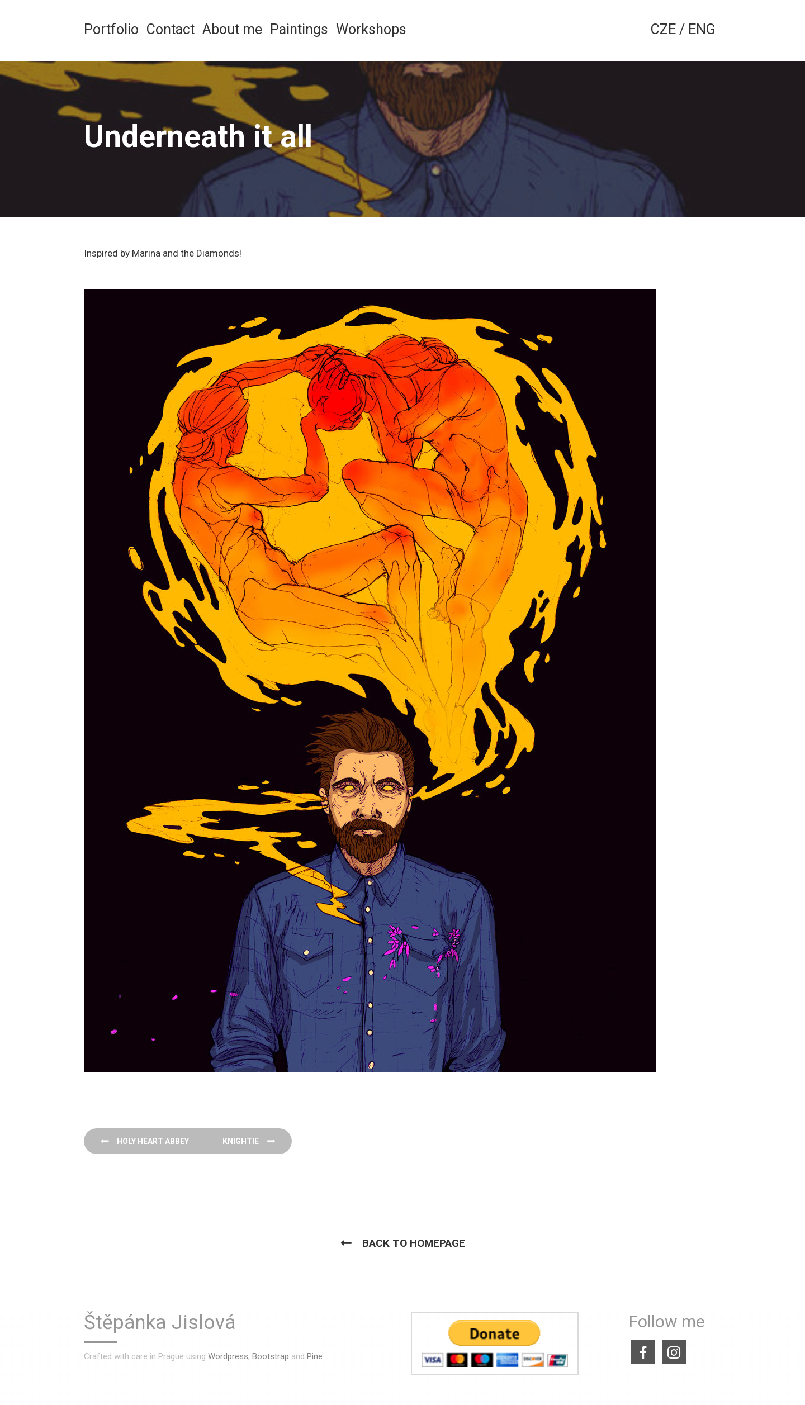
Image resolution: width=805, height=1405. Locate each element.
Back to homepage (413, 1243)
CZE (663, 29)
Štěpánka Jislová (160, 1323)
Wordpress (228, 1356)
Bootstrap (270, 1356)
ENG (702, 29)
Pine (315, 1356)
